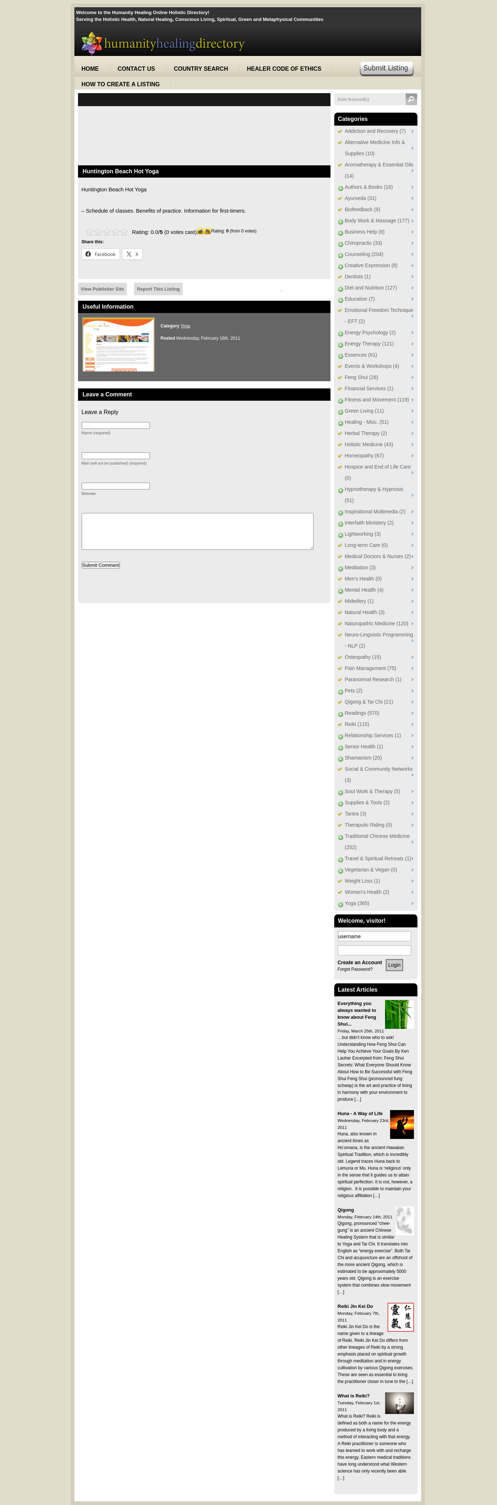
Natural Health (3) (365, 612)
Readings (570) (362, 713)
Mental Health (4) (364, 590)
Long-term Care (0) (366, 545)
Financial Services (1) (369, 388)
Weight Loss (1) (362, 881)
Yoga (185, 326)
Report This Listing (158, 289)
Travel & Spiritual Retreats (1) (378, 858)
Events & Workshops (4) (372, 366)
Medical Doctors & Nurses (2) (378, 556)
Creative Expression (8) (371, 265)
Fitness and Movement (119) (377, 400)
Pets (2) (354, 690)
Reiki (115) (357, 724)
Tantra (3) (356, 814)
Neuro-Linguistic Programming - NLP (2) (379, 640)
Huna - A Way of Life (360, 1113)
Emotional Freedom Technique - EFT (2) (379, 315)
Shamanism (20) (363, 758)
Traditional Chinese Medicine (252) (377, 841)
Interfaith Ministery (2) (369, 523)
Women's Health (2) (367, 892)
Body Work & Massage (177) (377, 220)
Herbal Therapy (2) (366, 433)
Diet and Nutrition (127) (371, 288)
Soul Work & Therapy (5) (373, 791)
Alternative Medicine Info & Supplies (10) (375, 147)
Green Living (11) (364, 411)
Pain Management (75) (370, 668)
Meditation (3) (360, 567)
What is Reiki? (354, 1396)
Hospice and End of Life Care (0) (378, 472)
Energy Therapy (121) (369, 344)
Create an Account (360, 962)
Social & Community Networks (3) (379, 774)
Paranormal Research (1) (373, 679)
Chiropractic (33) (363, 243)
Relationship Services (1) (373, 735)
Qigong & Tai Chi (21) (369, 702)
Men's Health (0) (363, 579)
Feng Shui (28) (362, 377)
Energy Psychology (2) (370, 332)
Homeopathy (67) (364, 455)
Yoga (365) (357, 903)
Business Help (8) (365, 232)
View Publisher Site (102, 289)
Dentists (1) (358, 276)
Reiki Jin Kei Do (355, 1306)
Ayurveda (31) (361, 198)
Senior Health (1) (364, 746)
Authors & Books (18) (369, 187)
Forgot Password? (355, 969)
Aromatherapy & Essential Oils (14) (379, 170)
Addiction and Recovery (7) (375, 131)
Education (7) (360, 299)
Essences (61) (361, 355)
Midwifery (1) (359, 601)
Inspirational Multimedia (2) (375, 511)
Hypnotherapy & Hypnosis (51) (374, 494)
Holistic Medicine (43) (369, 444)
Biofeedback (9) (362, 209)
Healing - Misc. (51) (367, 422)
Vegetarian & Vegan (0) (371, 870)
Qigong (346, 1210)
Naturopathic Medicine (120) (377, 623)
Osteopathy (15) (363, 657)
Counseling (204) (364, 254)
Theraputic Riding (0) (368, 825)
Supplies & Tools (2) (367, 802)
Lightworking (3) (363, 534)
